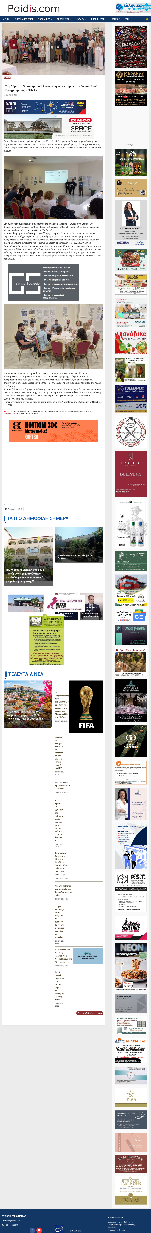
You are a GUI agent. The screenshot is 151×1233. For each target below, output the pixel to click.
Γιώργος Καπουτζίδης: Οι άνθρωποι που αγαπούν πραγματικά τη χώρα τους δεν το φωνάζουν (59, 920)
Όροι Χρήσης (76, 1231)
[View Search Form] (147, 19)
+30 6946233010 (11, 1225)
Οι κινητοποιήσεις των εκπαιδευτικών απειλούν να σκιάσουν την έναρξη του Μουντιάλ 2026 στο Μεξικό (62, 703)
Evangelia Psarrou (126, 1222)
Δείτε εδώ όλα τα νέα (90, 1011)
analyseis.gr (121, 1230)
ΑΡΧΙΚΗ (6, 19)
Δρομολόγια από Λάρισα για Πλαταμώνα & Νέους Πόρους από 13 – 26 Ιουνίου (63, 954)
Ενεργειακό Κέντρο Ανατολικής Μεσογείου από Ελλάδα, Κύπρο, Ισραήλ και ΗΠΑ (59, 751)
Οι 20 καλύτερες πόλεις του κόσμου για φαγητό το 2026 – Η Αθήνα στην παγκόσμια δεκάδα (25, 713)
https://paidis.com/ (10, 413)
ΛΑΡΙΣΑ (7, 78)
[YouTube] (39, 1230)
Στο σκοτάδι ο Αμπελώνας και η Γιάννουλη (62, 784)
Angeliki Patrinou (114, 1227)
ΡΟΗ (127, 19)
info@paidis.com (13, 1221)
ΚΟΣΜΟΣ (115, 19)
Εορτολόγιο (129, 145)
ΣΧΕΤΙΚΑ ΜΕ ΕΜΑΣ (24, 19)
